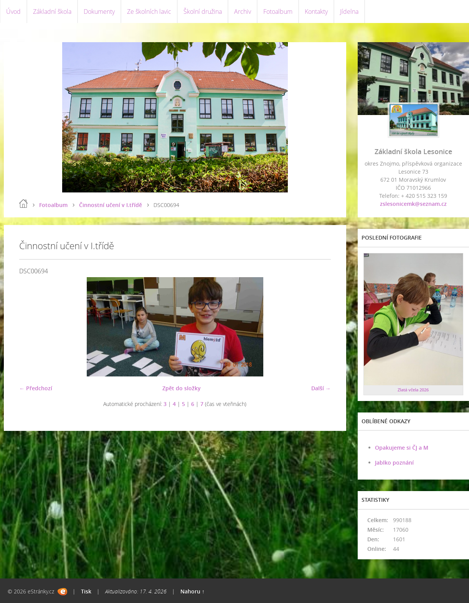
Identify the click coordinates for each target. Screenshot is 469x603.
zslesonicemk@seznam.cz (413, 203)
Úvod (13, 11)
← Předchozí (35, 388)
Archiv (242, 11)
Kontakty (316, 11)
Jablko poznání (394, 462)
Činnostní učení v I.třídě (110, 205)
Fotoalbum (277, 11)
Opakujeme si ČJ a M (401, 447)
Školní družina (202, 11)
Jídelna (349, 11)
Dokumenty (99, 11)
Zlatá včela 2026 (413, 390)
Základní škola (52, 11)
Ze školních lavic (149, 11)
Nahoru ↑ (192, 591)
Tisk (86, 591)
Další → (321, 388)
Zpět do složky (181, 388)
